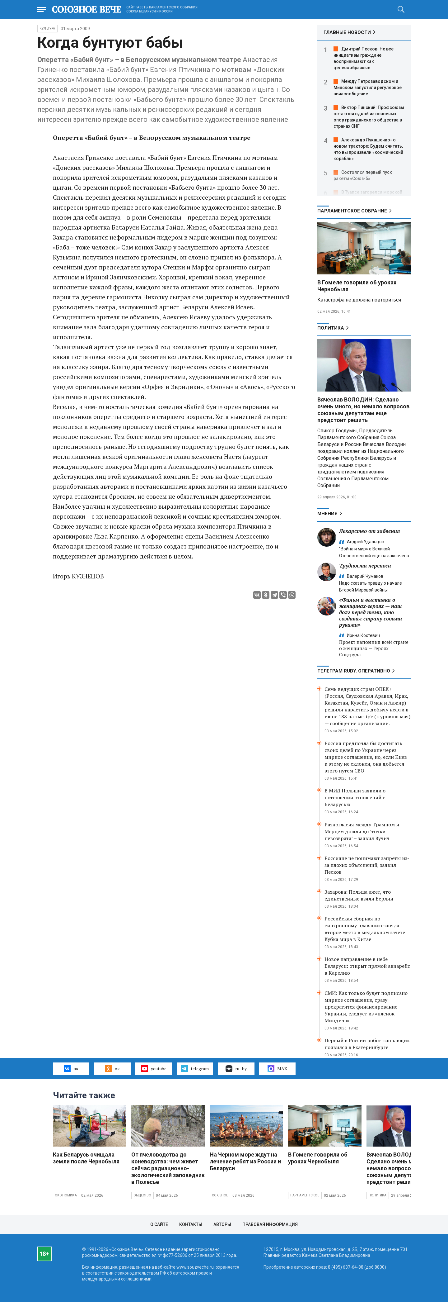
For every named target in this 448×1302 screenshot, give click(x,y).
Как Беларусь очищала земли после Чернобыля (86, 1158)
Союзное (220, 1195)
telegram (195, 1068)
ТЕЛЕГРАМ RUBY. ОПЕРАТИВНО (353, 671)
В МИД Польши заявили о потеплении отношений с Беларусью (354, 797)
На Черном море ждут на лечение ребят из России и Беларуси (245, 1161)
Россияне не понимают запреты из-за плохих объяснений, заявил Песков (366, 865)
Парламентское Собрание (352, 211)
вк (71, 1068)
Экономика (66, 1195)
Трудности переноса (365, 565)
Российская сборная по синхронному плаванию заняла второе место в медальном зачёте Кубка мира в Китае (364, 929)
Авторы (222, 1224)
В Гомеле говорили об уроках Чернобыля (318, 1158)
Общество (142, 1195)
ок (112, 1068)
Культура (47, 28)
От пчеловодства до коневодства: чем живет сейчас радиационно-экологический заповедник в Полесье (168, 1168)
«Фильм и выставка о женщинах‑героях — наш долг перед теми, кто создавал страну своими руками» (370, 612)
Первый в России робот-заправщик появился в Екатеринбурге (367, 1044)
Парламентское (305, 1195)
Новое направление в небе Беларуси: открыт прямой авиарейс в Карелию (367, 966)
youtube (153, 1068)
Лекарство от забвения (369, 531)
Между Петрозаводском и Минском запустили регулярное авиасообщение (368, 87)
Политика (330, 328)
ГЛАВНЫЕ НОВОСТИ (347, 32)
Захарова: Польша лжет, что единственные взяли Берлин (358, 895)
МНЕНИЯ (327, 513)
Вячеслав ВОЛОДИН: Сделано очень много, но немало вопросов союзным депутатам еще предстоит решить (363, 409)
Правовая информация (270, 1224)
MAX (277, 1068)
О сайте (159, 1224)
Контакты (190, 1224)
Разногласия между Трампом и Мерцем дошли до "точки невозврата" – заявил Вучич (361, 831)
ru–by (236, 1068)
